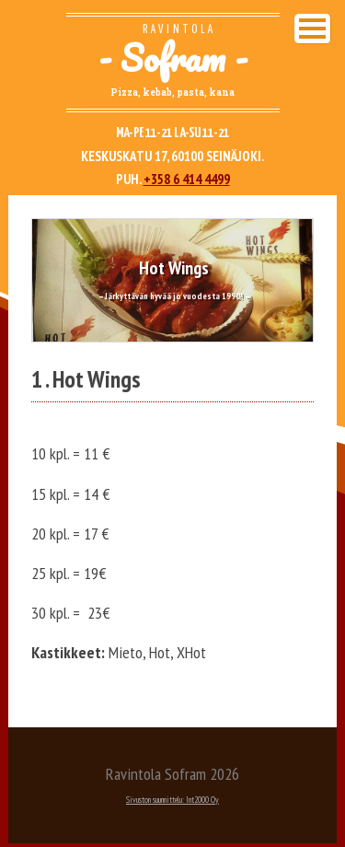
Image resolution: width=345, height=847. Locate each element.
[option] (172, 280)
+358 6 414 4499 (187, 179)
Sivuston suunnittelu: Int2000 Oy (172, 800)
